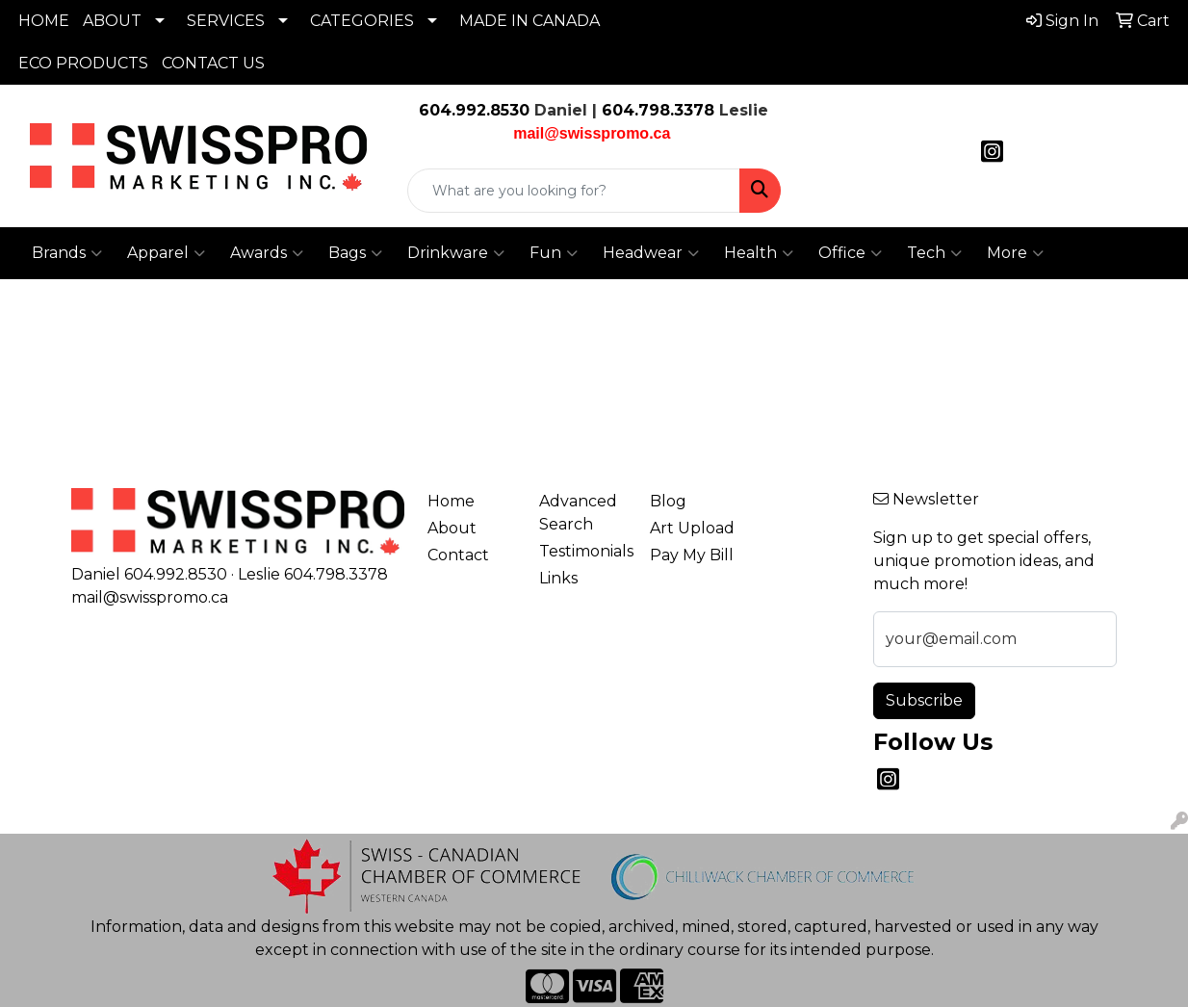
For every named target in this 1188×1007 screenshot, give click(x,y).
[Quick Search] (573, 190)
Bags (355, 253)
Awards (266, 253)
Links (558, 578)
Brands (67, 253)
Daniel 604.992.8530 (149, 574)
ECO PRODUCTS (83, 63)
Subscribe (924, 700)
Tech (934, 253)
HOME (43, 21)
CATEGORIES (362, 21)
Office (850, 253)
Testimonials (583, 551)
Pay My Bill (692, 555)
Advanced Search (578, 512)
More (1015, 253)
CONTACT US (213, 63)
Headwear (651, 253)
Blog (668, 501)
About (452, 528)
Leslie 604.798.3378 (313, 574)
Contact (458, 555)
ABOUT (112, 21)
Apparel (166, 253)
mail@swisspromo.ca (149, 597)
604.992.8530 (474, 110)
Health (758, 253)
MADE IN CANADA (529, 21)
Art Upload (692, 528)
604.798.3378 (655, 110)
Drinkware (455, 253)
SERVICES (226, 21)
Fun (553, 253)
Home (451, 501)
